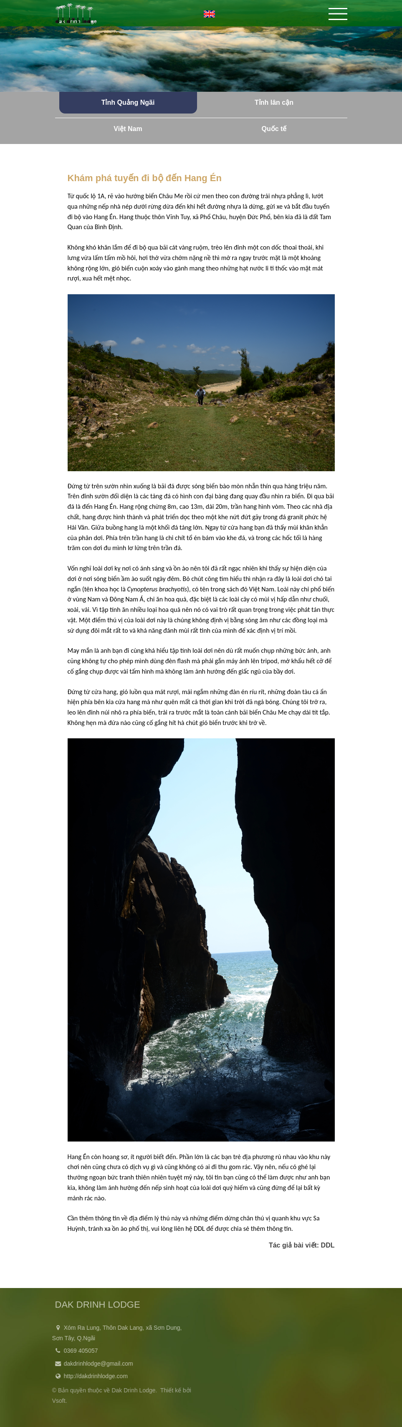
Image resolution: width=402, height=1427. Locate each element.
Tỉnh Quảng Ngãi (128, 102)
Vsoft (56, 1400)
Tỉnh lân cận (274, 102)
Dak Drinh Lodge (131, 1390)
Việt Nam (128, 128)
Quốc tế (274, 128)
